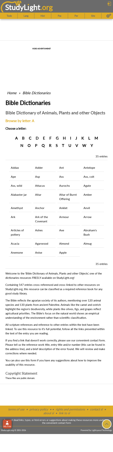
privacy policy (39, 409)
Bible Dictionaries (36, 93)
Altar (38, 194)
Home (12, 93)
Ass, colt (88, 176)
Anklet (63, 208)
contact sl (96, 409)
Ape (13, 176)
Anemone (17, 252)
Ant (61, 167)
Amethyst (17, 208)
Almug (87, 243)
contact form (97, 340)
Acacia (15, 243)
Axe (61, 230)
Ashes (39, 230)
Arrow (87, 217)
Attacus (40, 185)
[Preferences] (108, 16)
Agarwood (41, 243)
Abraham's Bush (90, 232)
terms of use (16, 409)
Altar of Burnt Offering (68, 197)
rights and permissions (70, 409)
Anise (38, 252)
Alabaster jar (19, 194)
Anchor (39, 208)
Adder (39, 167)
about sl (48, 413)
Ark (13, 217)
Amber (87, 194)
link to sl (64, 413)
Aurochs (64, 185)
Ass (61, 176)
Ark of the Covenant (41, 219)
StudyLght (22, 7)
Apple (63, 252)
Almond (64, 243)
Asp (37, 176)
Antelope (89, 167)
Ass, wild (16, 185)
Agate (87, 185)
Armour (64, 217)
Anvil (86, 208)
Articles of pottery (17, 232)
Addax (15, 167)
